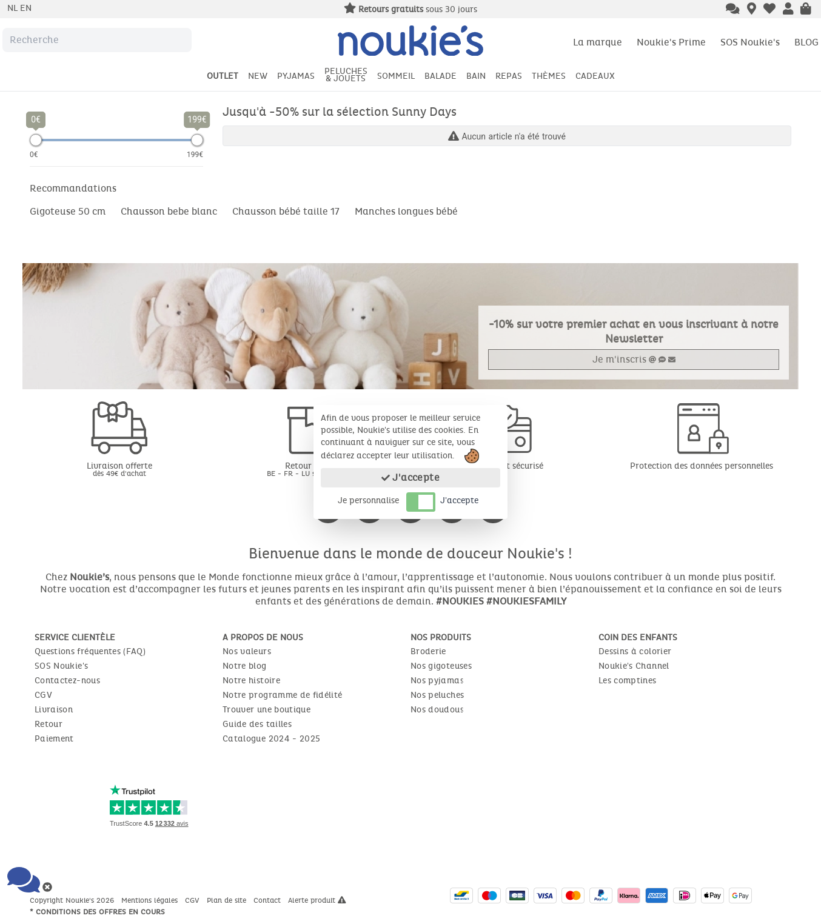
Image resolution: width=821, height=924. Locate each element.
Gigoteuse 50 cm (68, 211)
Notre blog (245, 666)
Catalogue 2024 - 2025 (271, 739)
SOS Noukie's (750, 42)
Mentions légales (150, 900)
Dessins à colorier (634, 651)
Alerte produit (317, 900)
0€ (34, 154)
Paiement (54, 739)
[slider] (36, 140)
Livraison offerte (119, 469)
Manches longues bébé (406, 211)
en (26, 8)
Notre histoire (251, 680)
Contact (268, 900)
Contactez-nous (67, 680)
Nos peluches (437, 695)
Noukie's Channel (633, 666)
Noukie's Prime (671, 42)
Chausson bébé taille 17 (286, 211)
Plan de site (228, 900)
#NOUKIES (460, 601)
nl (13, 8)
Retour (48, 724)
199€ (195, 154)
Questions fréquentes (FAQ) (90, 651)
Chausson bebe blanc (169, 211)
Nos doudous (437, 710)
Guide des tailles (257, 724)
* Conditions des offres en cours (97, 912)
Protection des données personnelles (701, 466)
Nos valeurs (247, 651)
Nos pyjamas (437, 680)
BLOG (806, 42)
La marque (597, 42)
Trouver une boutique (266, 710)
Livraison (54, 710)
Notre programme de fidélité (282, 695)
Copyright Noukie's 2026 (73, 900)
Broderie (428, 651)
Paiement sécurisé (507, 466)
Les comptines (627, 680)
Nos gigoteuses (441, 666)
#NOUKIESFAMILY (526, 601)
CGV (43, 695)
